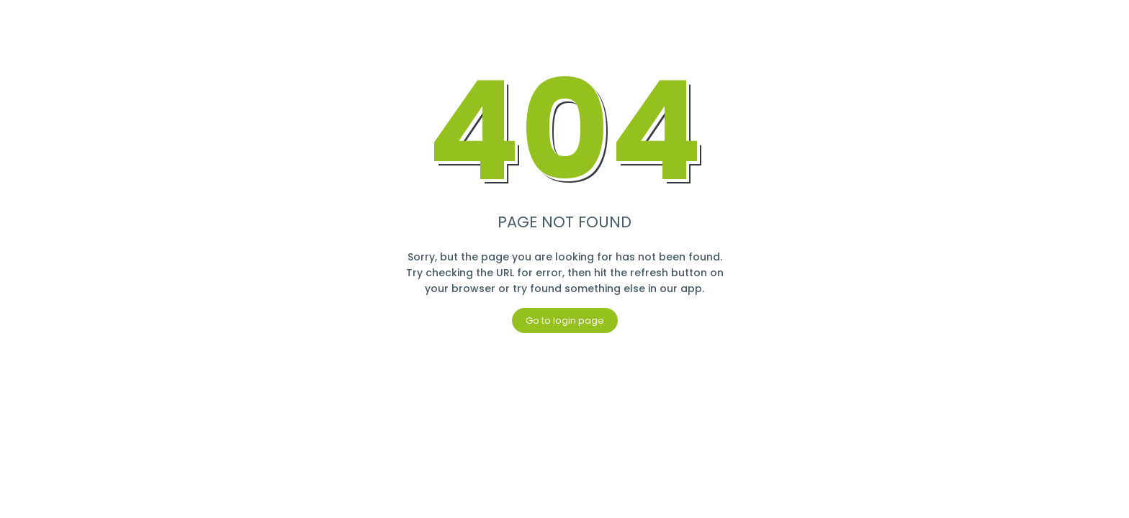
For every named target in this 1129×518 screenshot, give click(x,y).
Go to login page (565, 320)
